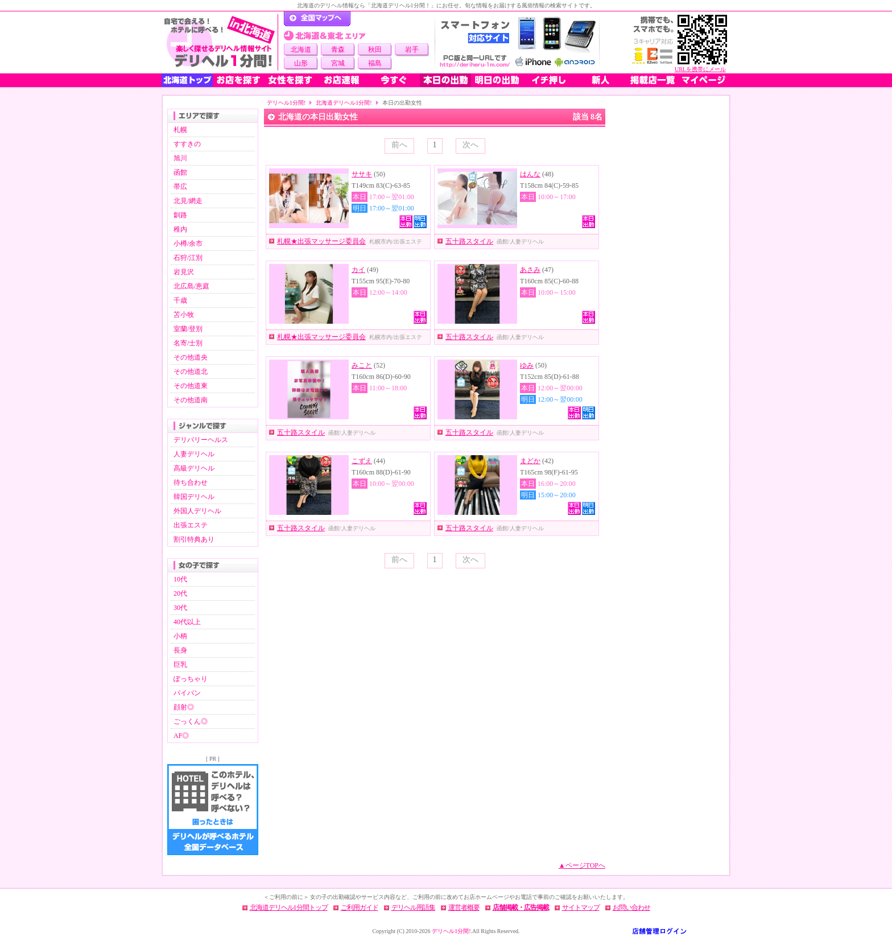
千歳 (180, 300)
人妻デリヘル (194, 454)
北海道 (301, 49)
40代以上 (187, 622)
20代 (180, 593)
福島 (375, 63)
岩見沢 (184, 272)
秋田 (375, 49)
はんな (530, 174)
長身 (180, 650)
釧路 (180, 215)
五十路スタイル (469, 241)
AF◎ (181, 736)
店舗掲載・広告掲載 (521, 907)
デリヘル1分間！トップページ (317, 18)
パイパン (187, 693)
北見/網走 (188, 201)
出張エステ (191, 525)
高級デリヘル (194, 468)
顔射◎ (184, 707)
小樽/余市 (188, 243)
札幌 (180, 130)
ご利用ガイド (359, 907)
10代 (180, 579)
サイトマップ (581, 907)
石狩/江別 (188, 258)
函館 (180, 172)
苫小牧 (184, 315)
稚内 (180, 229)
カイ (358, 270)
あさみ (530, 270)
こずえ (362, 461)
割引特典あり (194, 539)
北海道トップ (187, 80)
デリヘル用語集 (413, 907)
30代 (180, 608)
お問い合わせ (631, 907)
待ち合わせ (191, 482)
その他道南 (191, 400)
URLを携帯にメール (700, 69)
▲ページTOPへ (582, 865)
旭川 (180, 158)
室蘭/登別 (188, 329)
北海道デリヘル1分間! (343, 103)
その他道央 (191, 357)
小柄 (180, 636)
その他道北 (191, 372)
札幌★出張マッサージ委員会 (321, 241)
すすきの (187, 144)
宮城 (338, 63)
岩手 (412, 49)
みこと (362, 365)
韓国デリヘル (194, 497)
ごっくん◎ (191, 721)
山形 (301, 63)
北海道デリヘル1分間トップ (289, 907)
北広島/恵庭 (191, 286)
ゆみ (527, 365)
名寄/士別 (188, 343)
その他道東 (191, 386)
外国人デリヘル (197, 511)
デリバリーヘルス (201, 440)
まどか (530, 461)
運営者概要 (464, 907)
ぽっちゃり (191, 679)
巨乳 (180, 665)
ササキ (362, 174)
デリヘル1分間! (286, 103)
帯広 (180, 187)
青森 (338, 49)
